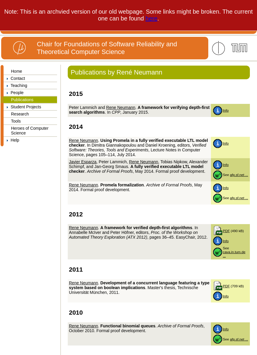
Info (225, 110)
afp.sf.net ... (239, 175)
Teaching (15, 85)
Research (20, 114)
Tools (16, 121)
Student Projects (22, 106)
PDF (226, 231)
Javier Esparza (83, 161)
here (151, 18)
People (13, 92)
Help (11, 140)
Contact (14, 78)
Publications (22, 99)
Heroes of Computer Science (29, 130)
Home (16, 71)
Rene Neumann (120, 107)
